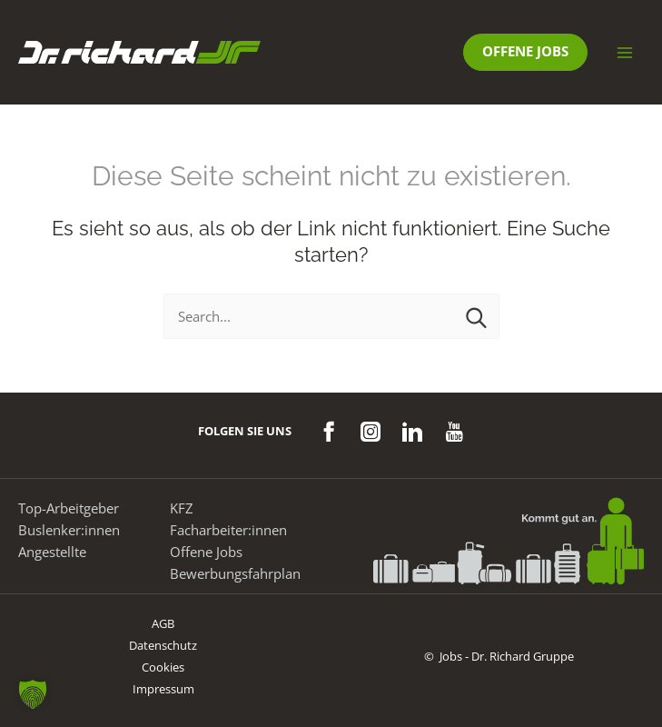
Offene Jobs (206, 552)
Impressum (163, 689)
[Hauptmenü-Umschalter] (625, 53)
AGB (163, 623)
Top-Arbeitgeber (68, 508)
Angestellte (52, 552)
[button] (525, 52)
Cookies (163, 667)
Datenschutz (163, 645)
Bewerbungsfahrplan (235, 573)
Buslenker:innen (69, 530)
